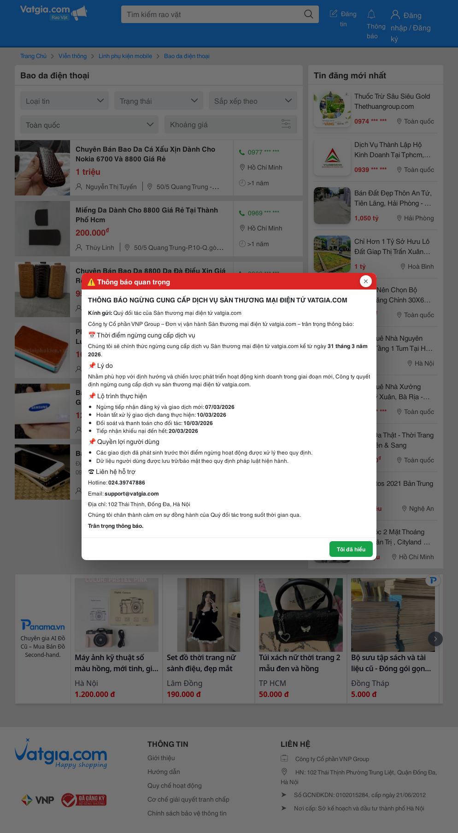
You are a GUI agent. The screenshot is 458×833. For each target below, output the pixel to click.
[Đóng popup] (366, 281)
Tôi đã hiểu (351, 549)
